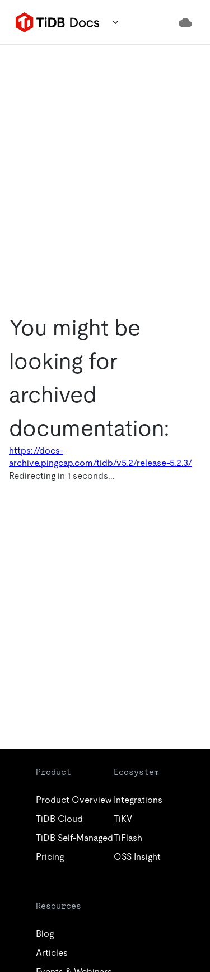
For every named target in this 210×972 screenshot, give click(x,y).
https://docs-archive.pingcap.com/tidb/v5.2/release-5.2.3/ (100, 456)
